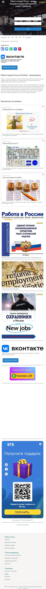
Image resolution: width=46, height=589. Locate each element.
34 (12, 37)
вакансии (35, 85)
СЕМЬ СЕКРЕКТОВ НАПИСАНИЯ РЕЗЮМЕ (22, 275)
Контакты (7, 576)
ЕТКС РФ (7, 563)
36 (20, 37)
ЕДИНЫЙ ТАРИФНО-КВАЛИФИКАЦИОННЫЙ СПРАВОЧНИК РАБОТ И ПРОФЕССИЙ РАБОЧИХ (22, 240)
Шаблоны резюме (10, 545)
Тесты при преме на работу (13, 555)
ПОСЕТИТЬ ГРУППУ (9, 67)
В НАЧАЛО (4, 37)
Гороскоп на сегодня (11, 571)
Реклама (7, 579)
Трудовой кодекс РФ (11, 561)
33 (8, 37)
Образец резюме (10, 548)
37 (24, 37)
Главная (7, 539)
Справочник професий (11, 558)
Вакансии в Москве (10, 542)
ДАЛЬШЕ (28, 37)
